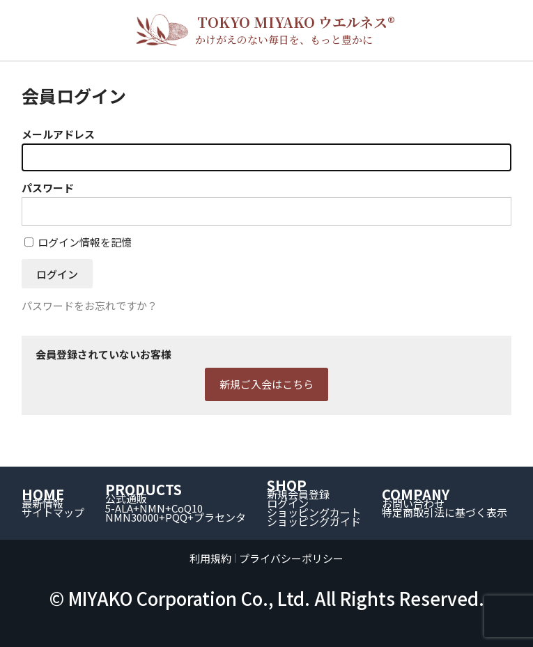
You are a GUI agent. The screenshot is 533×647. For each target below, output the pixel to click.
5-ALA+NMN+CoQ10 (154, 508)
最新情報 (42, 503)
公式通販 (126, 498)
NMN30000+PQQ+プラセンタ (175, 517)
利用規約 (210, 558)
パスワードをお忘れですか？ (89, 305)
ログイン (288, 503)
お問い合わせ (413, 503)
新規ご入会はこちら (266, 384)
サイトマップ (53, 512)
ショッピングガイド (314, 521)
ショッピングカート (314, 512)
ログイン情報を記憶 (78, 242)
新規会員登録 (298, 494)
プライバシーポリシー (291, 558)
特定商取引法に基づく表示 (444, 512)
